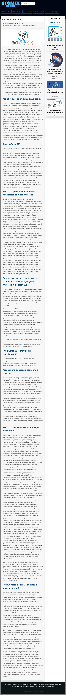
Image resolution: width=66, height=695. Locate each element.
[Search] (36, 3)
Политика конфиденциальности (33, 692)
